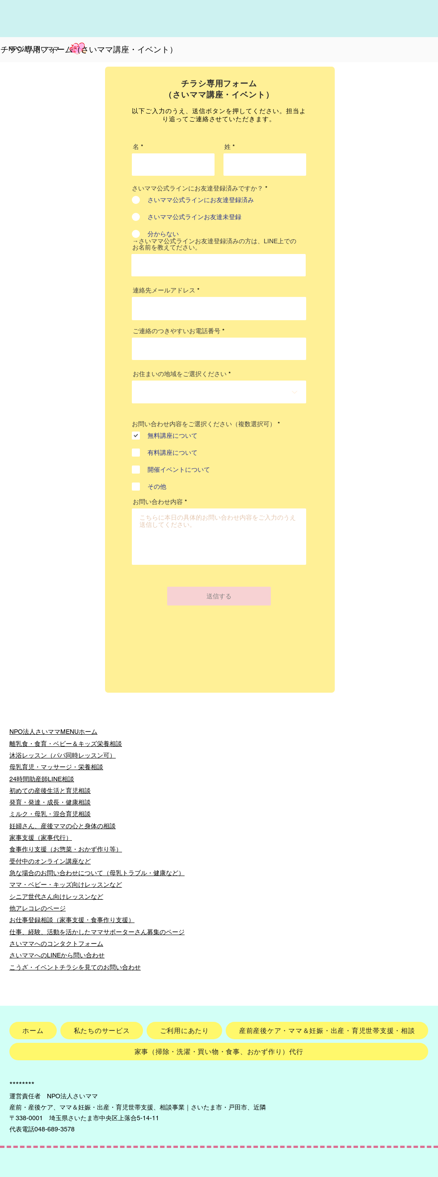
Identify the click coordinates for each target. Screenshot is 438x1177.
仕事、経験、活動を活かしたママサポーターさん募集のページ (97, 932)
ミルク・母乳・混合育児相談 (50, 813)
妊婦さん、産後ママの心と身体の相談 (62, 826)
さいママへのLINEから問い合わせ (57, 955)
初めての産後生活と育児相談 (50, 790)
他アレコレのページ (37, 908)
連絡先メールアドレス (164, 290)
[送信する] (219, 596)
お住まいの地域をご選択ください (180, 374)
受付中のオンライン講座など (50, 861)
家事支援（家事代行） (40, 837)
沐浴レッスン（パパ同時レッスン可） (62, 755)
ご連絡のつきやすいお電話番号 (176, 331)
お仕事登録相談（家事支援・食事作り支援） (72, 919)
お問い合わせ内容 (158, 502)
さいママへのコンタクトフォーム (56, 943)
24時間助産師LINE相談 (41, 779)
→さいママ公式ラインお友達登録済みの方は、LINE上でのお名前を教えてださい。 (214, 244)
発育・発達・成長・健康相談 (50, 802)
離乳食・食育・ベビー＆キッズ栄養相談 (65, 743)
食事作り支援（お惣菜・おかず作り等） (65, 849)
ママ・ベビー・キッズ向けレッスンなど (65, 884)
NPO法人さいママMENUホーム (53, 731)
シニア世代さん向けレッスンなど (56, 896)
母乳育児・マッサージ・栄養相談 (56, 767)
